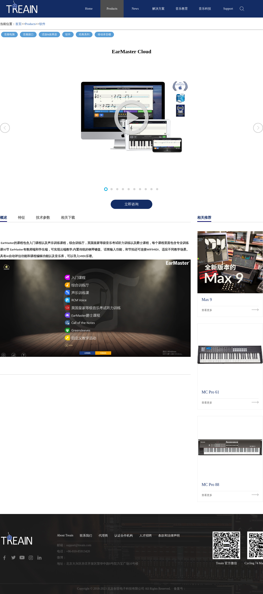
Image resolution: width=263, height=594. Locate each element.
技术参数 (43, 217)
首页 (18, 24)
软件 (42, 24)
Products (112, 8)
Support (228, 8)
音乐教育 (182, 8)
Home (88, 8)
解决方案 (158, 8)
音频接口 (28, 34)
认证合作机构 (123, 535)
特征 (21, 217)
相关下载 (68, 217)
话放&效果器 (49, 34)
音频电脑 (9, 34)
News (135, 8)
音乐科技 (205, 8)
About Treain (65, 535)
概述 (3, 217)
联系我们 (86, 535)
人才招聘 (145, 535)
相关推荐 (204, 217)
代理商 (103, 535)
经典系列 (84, 34)
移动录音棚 (104, 34)
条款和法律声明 (169, 535)
